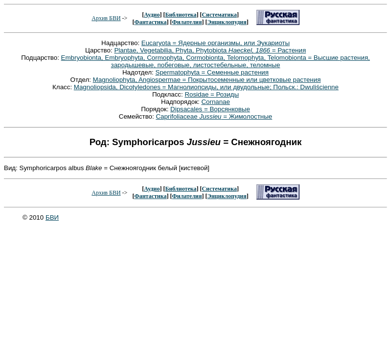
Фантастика (150, 22)
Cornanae (215, 101)
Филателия (187, 22)
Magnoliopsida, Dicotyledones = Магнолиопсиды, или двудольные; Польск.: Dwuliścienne (206, 87)
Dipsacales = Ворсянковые (210, 109)
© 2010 (34, 217)
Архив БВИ (106, 18)
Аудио (152, 14)
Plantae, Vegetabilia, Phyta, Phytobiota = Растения (210, 50)
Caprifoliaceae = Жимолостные (214, 116)
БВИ (52, 217)
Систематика (219, 14)
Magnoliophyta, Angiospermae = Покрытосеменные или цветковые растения (207, 79)
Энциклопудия (227, 22)
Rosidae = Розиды (211, 94)
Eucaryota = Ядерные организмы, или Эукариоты (215, 43)
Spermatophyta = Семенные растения (212, 72)
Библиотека (180, 14)
